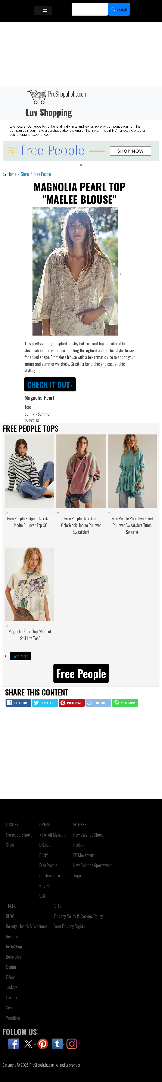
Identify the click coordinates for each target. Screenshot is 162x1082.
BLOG (10, 916)
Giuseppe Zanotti (19, 834)
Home (12, 174)
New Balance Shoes (88, 834)
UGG (43, 895)
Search (122, 9)
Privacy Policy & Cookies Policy (78, 916)
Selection (13, 1007)
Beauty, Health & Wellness (26, 926)
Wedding (13, 1017)
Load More (20, 656)
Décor (10, 977)
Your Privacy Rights (69, 926)
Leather (12, 997)
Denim (11, 966)
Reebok (78, 844)
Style (10, 844)
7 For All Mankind (52, 834)
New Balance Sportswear (92, 865)
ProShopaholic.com (57, 96)
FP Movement (83, 855)
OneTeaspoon (49, 875)
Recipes (12, 936)
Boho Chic (14, 956)
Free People (42, 174)
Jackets (12, 987)
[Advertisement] (81, 54)
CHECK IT (50, 384)
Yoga (77, 875)
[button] (81, 672)
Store (25, 174)
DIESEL (44, 844)
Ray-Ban (46, 885)
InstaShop (14, 946)
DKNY (43, 855)
